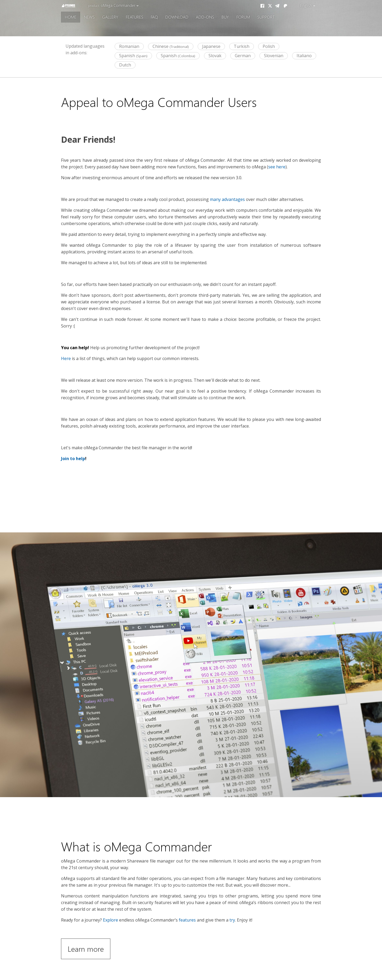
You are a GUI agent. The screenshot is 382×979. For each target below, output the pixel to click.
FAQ (154, 17)
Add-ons (205, 17)
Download (176, 17)
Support (266, 17)
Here (66, 358)
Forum (243, 17)
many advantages (227, 199)
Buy (225, 17)
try (232, 920)
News (89, 17)
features (187, 920)
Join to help (73, 458)
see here (276, 167)
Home (70, 17)
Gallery (110, 17)
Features (134, 17)
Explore (110, 920)
